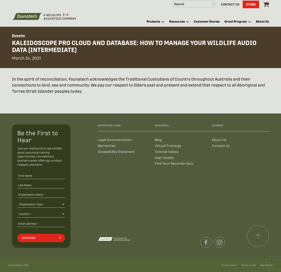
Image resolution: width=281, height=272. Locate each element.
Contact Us (221, 146)
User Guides (164, 158)
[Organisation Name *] (41, 194)
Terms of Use (248, 265)
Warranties (107, 146)
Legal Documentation (115, 140)
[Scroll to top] (258, 236)
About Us (219, 140)
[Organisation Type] (41, 204)
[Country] (41, 213)
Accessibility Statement (116, 152)
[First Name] (41, 175)
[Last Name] (41, 185)
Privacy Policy (229, 265)
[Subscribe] (41, 238)
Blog (158, 140)
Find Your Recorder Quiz (174, 164)
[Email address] (41, 223)
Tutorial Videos (167, 152)
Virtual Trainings (168, 146)
